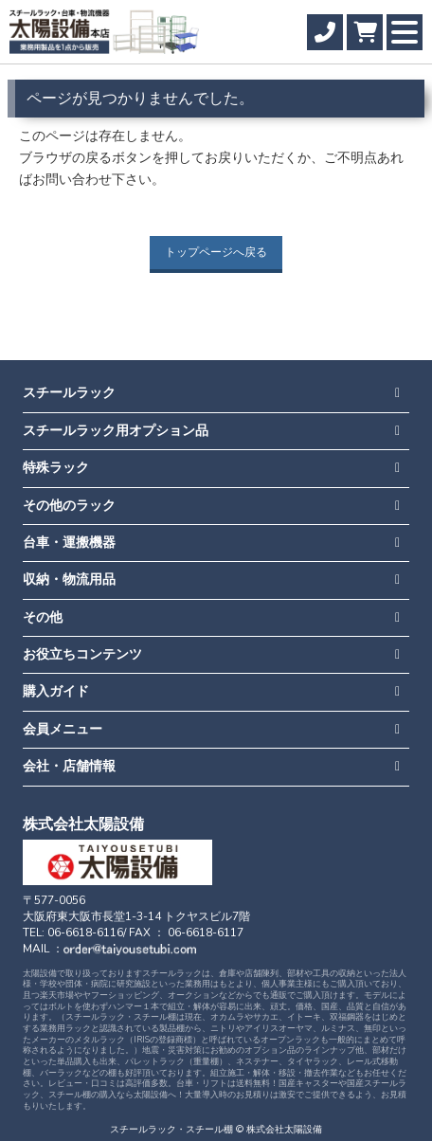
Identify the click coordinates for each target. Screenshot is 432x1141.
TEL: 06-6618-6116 (73, 932)
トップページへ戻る (216, 252)
